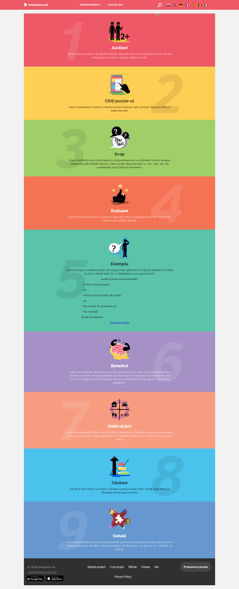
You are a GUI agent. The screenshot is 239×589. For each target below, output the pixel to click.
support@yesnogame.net (42, 572)
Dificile (132, 566)
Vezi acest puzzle (119, 322)
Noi (156, 566)
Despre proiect (90, 4)
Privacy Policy (123, 576)
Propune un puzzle (196, 566)
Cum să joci (115, 4)
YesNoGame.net (38, 4)
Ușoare (145, 566)
